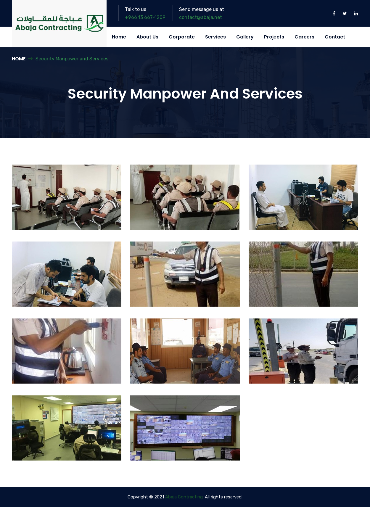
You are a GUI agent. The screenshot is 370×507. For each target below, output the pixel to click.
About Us (147, 36)
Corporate (182, 36)
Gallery (245, 36)
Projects (274, 36)
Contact (335, 36)
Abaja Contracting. (184, 497)
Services (215, 36)
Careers (304, 36)
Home (119, 36)
